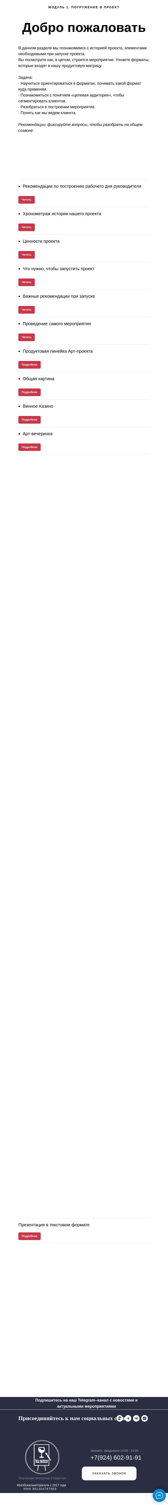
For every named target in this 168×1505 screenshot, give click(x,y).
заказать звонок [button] (109, 1485)
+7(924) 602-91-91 (116, 1469)
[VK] (38, 1429)
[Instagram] (46, 1429)
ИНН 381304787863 (40, 1501)
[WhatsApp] (21, 1429)
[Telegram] (30, 1429)
